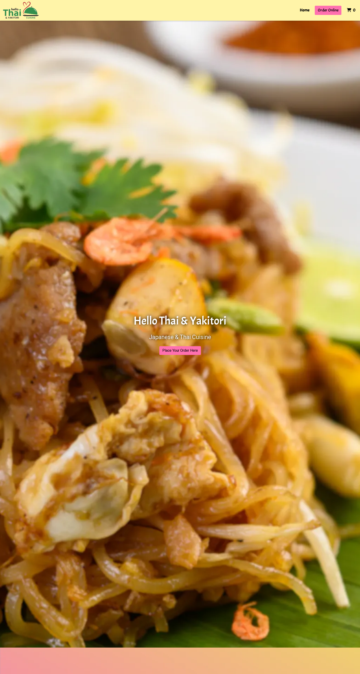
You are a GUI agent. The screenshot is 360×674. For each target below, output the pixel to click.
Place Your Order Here (180, 350)
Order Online (328, 10)
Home (304, 10)
